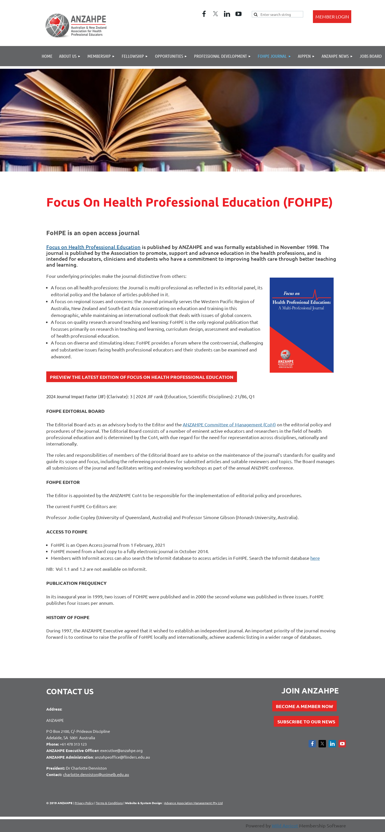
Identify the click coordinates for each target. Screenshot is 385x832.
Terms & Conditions (109, 803)
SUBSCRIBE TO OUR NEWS (306, 721)
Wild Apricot (285, 825)
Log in (332, 16)
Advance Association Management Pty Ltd (193, 803)
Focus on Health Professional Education (93, 247)
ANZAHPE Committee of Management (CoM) (229, 424)
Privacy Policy (84, 803)
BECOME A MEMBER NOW (304, 706)
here (315, 558)
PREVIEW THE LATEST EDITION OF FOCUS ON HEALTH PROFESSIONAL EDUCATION (141, 377)
